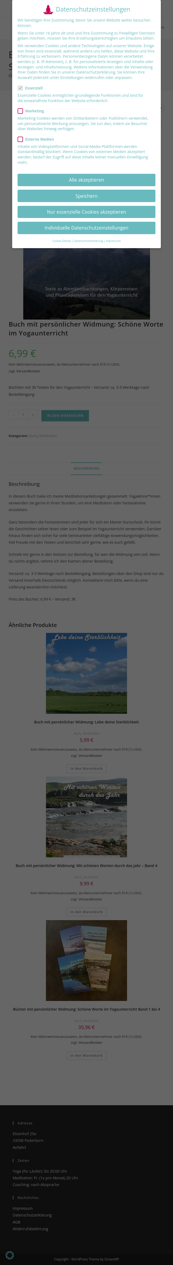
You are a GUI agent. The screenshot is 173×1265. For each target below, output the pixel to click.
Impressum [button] (113, 241)
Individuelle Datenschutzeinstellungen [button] (86, 227)
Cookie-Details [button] (61, 241)
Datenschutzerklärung (95, 72)
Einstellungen (72, 77)
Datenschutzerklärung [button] (88, 241)
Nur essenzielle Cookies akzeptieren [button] (86, 212)
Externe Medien (38, 139)
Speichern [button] (86, 196)
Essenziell (33, 88)
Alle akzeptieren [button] (86, 179)
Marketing (33, 110)
